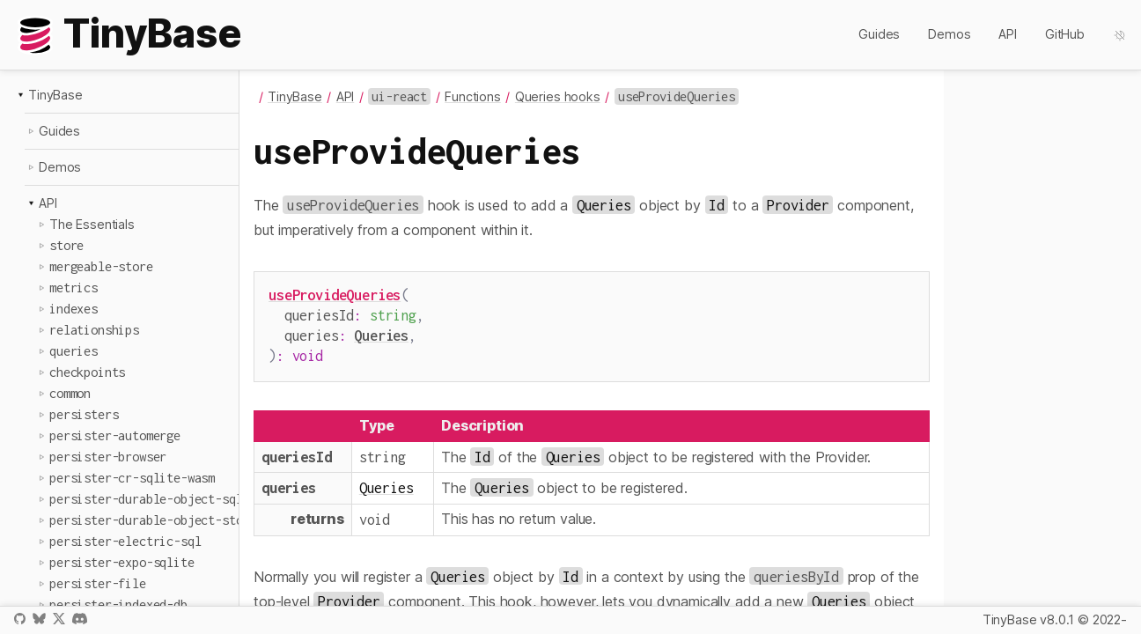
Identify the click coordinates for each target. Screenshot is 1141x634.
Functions (473, 96)
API (1007, 33)
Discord (79, 618)
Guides (879, 33)
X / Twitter (59, 618)
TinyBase (55, 94)
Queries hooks (557, 96)
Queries (381, 331)
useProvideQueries (335, 294)
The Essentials (92, 224)
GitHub (1065, 33)
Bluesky (39, 618)
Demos (949, 33)
